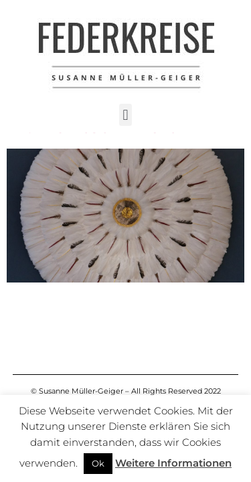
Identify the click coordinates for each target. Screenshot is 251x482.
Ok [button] (98, 463)
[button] (125, 115)
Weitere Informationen (173, 463)
